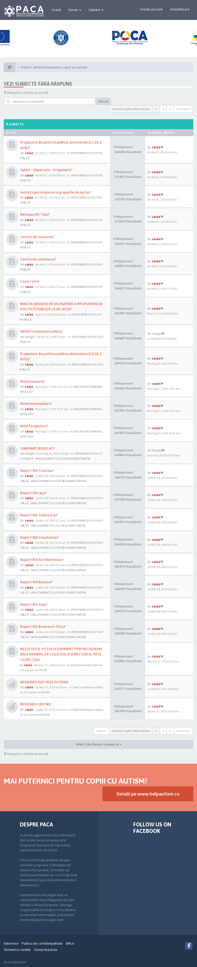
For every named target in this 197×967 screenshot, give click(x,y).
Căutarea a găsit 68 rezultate (131, 109)
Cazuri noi (28, 281)
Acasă (56, 9)
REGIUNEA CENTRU (35, 704)
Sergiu (29, 336)
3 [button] (170, 109)
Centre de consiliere (36, 259)
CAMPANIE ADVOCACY (37, 448)
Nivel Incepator (32, 426)
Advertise (11, 943)
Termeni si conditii (17, 949)
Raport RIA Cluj (32, 604)
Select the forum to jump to (99, 744)
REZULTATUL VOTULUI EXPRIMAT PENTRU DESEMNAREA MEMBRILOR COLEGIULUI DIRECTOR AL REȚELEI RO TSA (61, 654)
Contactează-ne (45, 949)
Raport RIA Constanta (38, 537)
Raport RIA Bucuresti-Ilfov (41, 626)
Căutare (96, 9)
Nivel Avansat (31, 381)
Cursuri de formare (35, 236)
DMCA (70, 943)
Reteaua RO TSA (33, 214)
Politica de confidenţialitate (42, 943)
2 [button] (163, 109)
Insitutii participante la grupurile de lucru (54, 192)
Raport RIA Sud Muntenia (40, 559)
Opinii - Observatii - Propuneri (44, 169)
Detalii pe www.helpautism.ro (147, 794)
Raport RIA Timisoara (37, 515)
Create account (151, 9)
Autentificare (180, 9)
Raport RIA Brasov (35, 582)
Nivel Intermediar (34, 403)
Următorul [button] (183, 109)
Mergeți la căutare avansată (27, 92)
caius (29, 153)
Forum (74, 9)
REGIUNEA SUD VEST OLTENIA (44, 682)
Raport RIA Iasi (32, 492)
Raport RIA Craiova (35, 470)
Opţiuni (101, 731)
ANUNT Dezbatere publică (41, 331)
